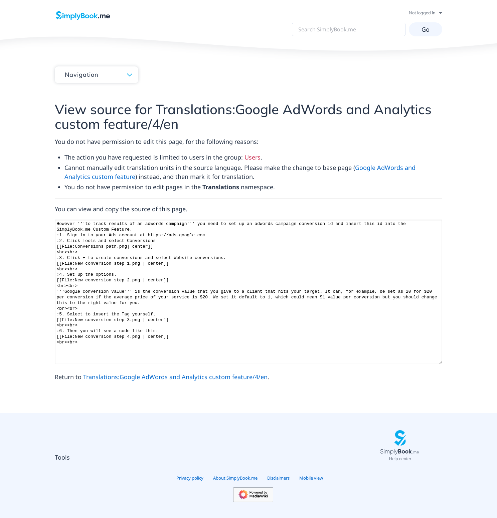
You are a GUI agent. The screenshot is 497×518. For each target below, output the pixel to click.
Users (252, 157)
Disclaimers (278, 478)
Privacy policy (189, 478)
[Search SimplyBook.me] (348, 29)
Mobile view (311, 478)
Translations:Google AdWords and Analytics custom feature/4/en (175, 377)
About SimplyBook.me (235, 478)
